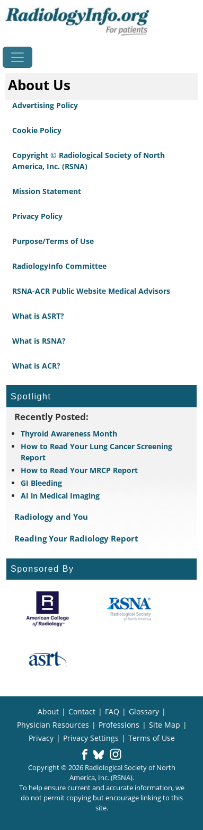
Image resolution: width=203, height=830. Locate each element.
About (48, 711)
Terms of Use (151, 738)
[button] (84, 755)
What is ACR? (36, 366)
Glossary (144, 711)
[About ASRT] (47, 659)
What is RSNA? (39, 341)
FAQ (112, 711)
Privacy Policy (37, 216)
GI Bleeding (41, 483)
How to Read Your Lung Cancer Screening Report (96, 451)
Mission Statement (46, 191)
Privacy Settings (91, 738)
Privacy (41, 738)
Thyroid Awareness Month (69, 434)
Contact (81, 711)
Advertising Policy (45, 105)
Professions (119, 725)
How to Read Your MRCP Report (79, 470)
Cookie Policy (36, 130)
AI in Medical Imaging (60, 496)
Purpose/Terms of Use (53, 241)
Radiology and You (51, 516)
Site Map (164, 725)
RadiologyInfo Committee (59, 266)
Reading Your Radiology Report (76, 538)
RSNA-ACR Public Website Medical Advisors (91, 291)
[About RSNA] (129, 609)
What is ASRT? (38, 316)
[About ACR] (47, 609)
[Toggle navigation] (17, 57)
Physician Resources (53, 725)
